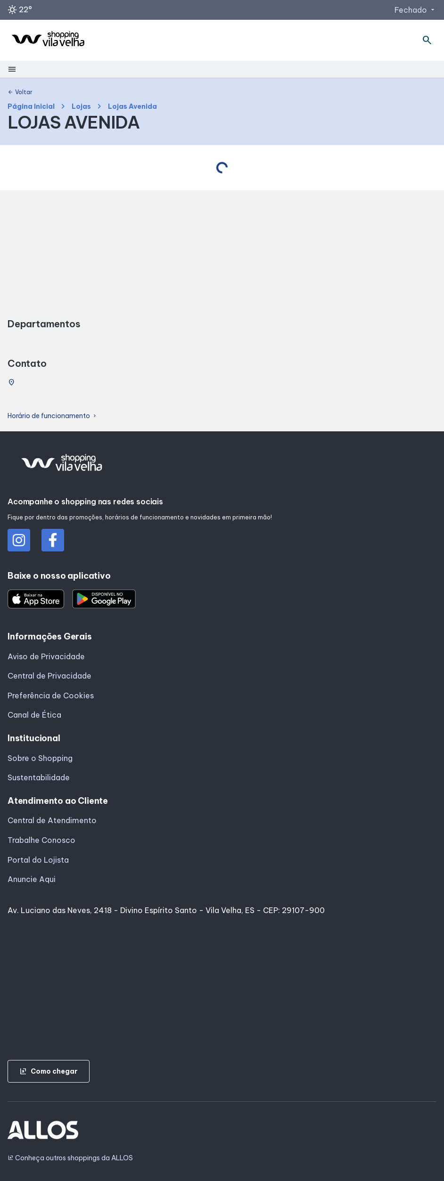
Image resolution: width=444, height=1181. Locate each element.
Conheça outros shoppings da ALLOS (70, 1158)
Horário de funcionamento (53, 416)
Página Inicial (31, 107)
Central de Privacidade (49, 675)
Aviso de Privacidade (46, 656)
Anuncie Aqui (32, 879)
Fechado (415, 10)
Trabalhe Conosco (41, 840)
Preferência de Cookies (51, 695)
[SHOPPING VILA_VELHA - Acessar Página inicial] (48, 40)
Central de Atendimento (52, 820)
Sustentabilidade (39, 777)
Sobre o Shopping (40, 758)
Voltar (20, 92)
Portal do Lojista (38, 860)
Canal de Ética (34, 715)
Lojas (81, 107)
